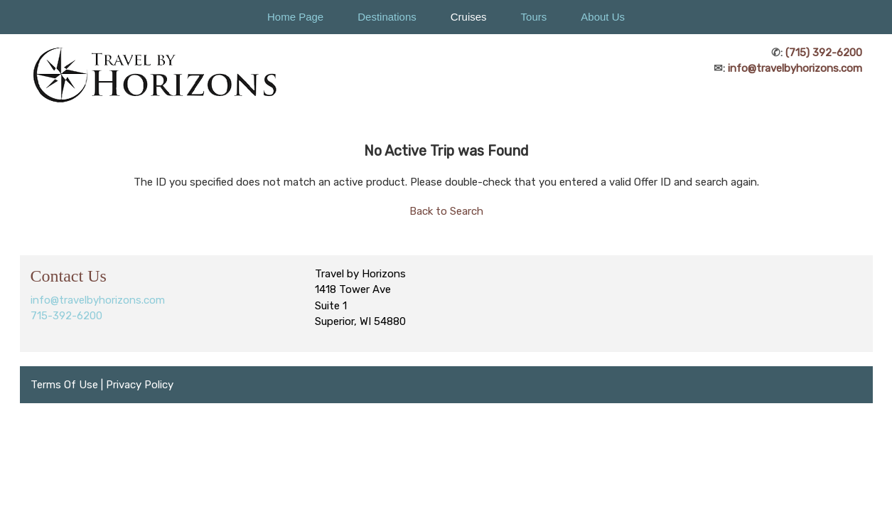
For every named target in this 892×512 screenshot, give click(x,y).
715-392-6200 (66, 315)
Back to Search (446, 211)
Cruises (469, 17)
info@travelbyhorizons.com (795, 68)
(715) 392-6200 (823, 52)
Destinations (387, 17)
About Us (603, 17)
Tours (534, 17)
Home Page (295, 17)
